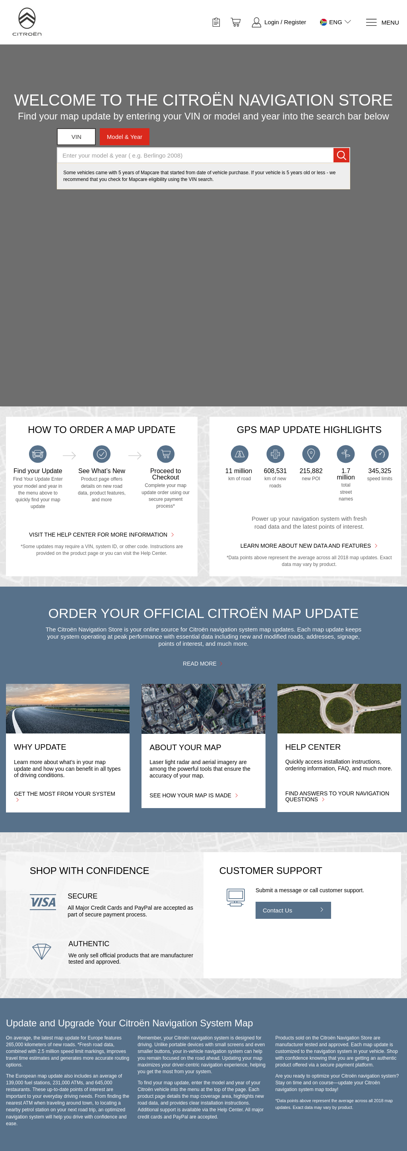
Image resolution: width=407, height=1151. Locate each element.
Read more (203, 663)
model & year (124, 136)
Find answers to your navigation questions (337, 796)
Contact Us (277, 910)
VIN (76, 136)
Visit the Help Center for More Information (101, 534)
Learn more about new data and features (309, 546)
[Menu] (382, 22)
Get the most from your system (64, 796)
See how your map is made (193, 795)
